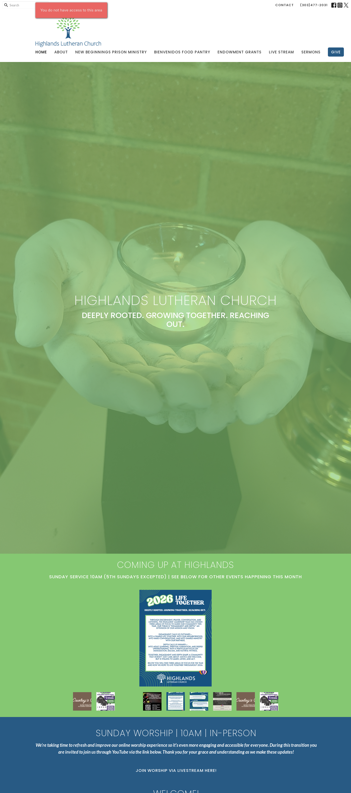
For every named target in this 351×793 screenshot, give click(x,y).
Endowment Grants (240, 52)
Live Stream (281, 52)
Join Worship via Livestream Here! (176, 770)
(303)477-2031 (314, 5)
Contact (284, 5)
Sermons (311, 52)
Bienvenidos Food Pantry (182, 52)
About (61, 52)
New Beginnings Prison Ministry (111, 52)
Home (41, 52)
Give (336, 52)
